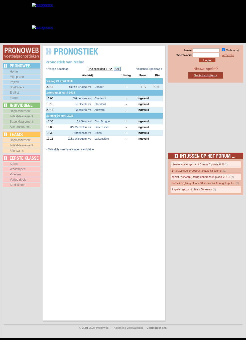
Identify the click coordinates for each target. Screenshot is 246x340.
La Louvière (101, 138)
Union (98, 132)
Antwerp (99, 109)
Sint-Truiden (101, 127)
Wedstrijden (18, 169)
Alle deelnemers (20, 127)
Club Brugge (102, 121)
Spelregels (17, 87)
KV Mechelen (78, 127)
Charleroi (100, 98)
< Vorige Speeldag (57, 68)
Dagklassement (20, 111)
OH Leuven (80, 98)
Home (14, 71)
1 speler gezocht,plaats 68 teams (192, 189)
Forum (14, 98)
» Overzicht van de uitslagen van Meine (70, 149)
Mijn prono (17, 77)
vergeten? (228, 55)
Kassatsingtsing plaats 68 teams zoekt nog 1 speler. (203, 183)
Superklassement (21, 121)
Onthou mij (232, 50)
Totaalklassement (21, 116)
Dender (98, 86)
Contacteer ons (157, 327)
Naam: (188, 50)
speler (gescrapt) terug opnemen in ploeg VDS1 (201, 176)
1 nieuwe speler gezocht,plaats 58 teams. (197, 170)
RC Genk (81, 104)
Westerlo (81, 109)
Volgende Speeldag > (149, 68)
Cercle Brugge (78, 86)
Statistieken (17, 185)
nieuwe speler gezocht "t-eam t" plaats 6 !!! (198, 164)
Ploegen (15, 174)
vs (89, 86)
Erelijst (14, 92)
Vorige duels (18, 179)
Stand (14, 164)
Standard (100, 104)
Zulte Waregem (77, 138)
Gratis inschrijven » (205, 75)
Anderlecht (80, 132)
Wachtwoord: (184, 55)
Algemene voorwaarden (128, 327)
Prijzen (14, 82)
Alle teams (17, 150)
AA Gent (81, 121)
